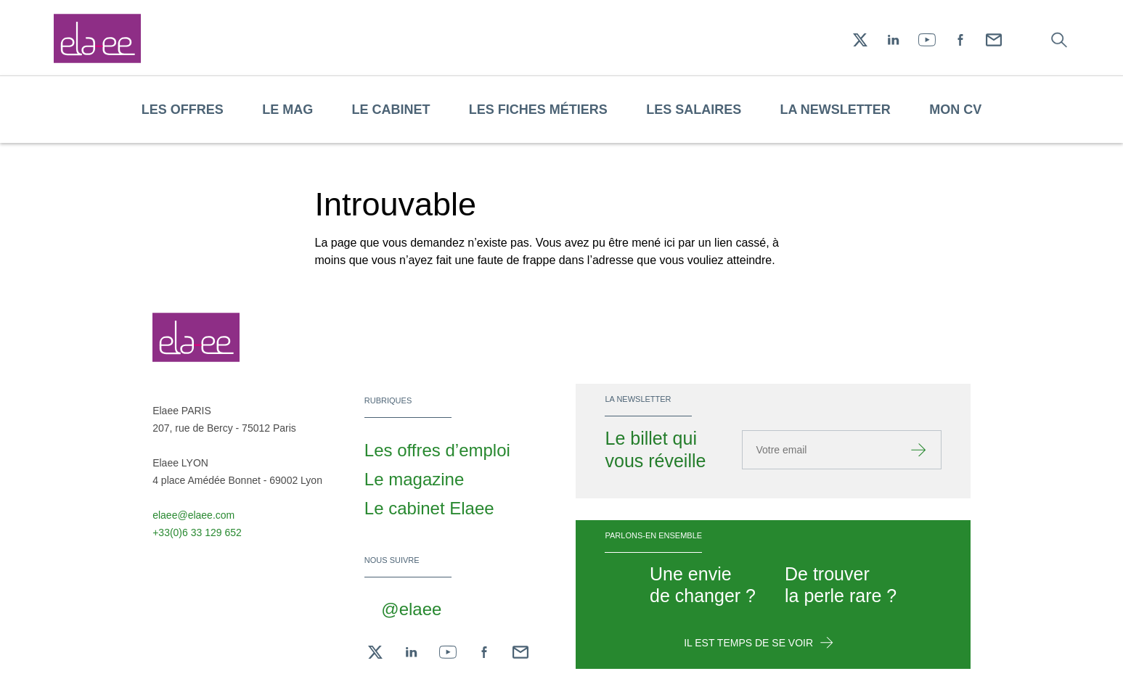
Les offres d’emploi (437, 450)
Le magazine (414, 479)
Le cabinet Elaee (429, 508)
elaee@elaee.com (193, 515)
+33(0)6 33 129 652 (197, 532)
